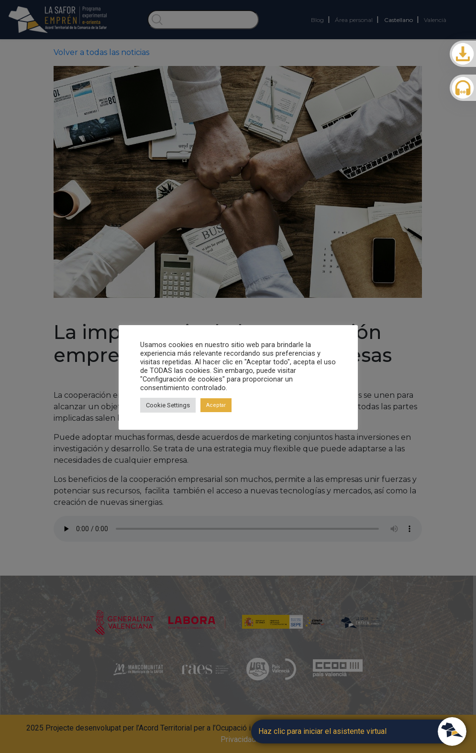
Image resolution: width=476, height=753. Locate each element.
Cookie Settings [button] (168, 405)
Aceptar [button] (216, 405)
